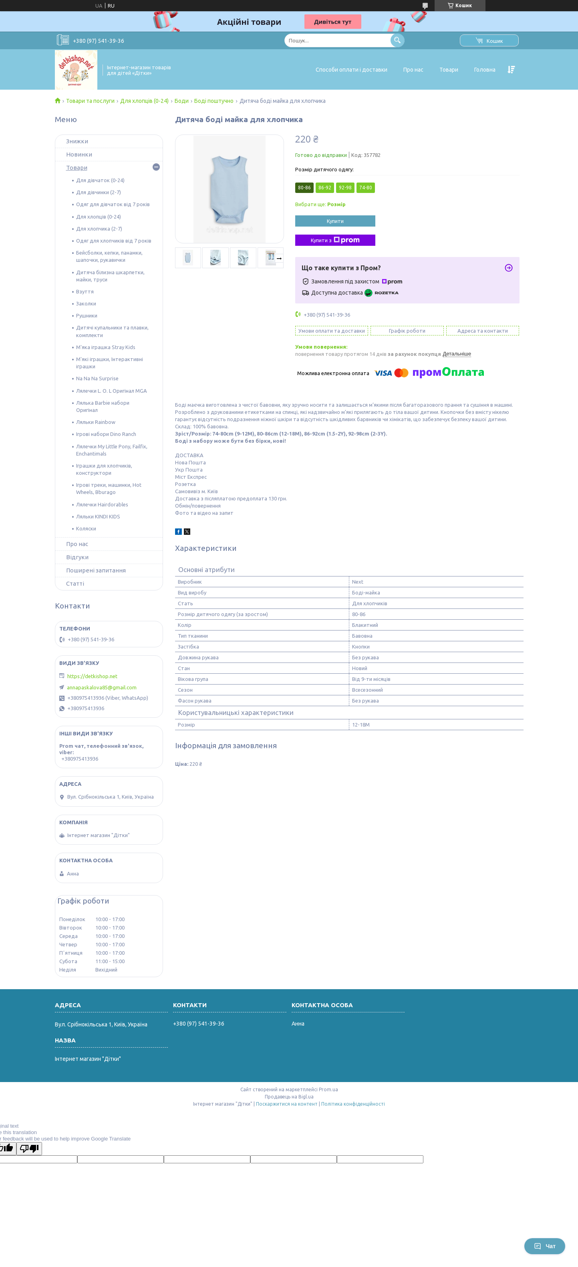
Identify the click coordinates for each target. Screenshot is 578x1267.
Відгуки (77, 557)
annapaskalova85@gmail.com (102, 687)
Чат (545, 1246)
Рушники (86, 315)
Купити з (335, 240)
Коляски (86, 528)
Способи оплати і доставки (351, 69)
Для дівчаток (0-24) (100, 180)
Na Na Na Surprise (97, 378)
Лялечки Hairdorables (102, 504)
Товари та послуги (90, 101)
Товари (448, 69)
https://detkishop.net (92, 676)
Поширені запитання (96, 570)
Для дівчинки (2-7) (98, 192)
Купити (335, 221)
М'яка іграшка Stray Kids (105, 347)
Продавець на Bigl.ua (289, 1096)
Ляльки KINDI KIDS (98, 516)
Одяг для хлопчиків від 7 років (113, 240)
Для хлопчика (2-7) (99, 228)
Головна (484, 69)
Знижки (77, 141)
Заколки (86, 303)
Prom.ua (328, 1089)
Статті (75, 583)
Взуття (85, 291)
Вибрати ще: (320, 204)
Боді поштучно (214, 101)
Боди (182, 101)
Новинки (79, 154)
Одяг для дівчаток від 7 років (113, 204)
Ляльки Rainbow (95, 422)
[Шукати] (398, 40)
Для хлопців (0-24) (144, 101)
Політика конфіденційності (353, 1103)
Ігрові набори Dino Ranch (106, 434)
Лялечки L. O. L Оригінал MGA (111, 391)
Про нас (413, 69)
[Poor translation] (29, 1148)
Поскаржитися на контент (287, 1103)
